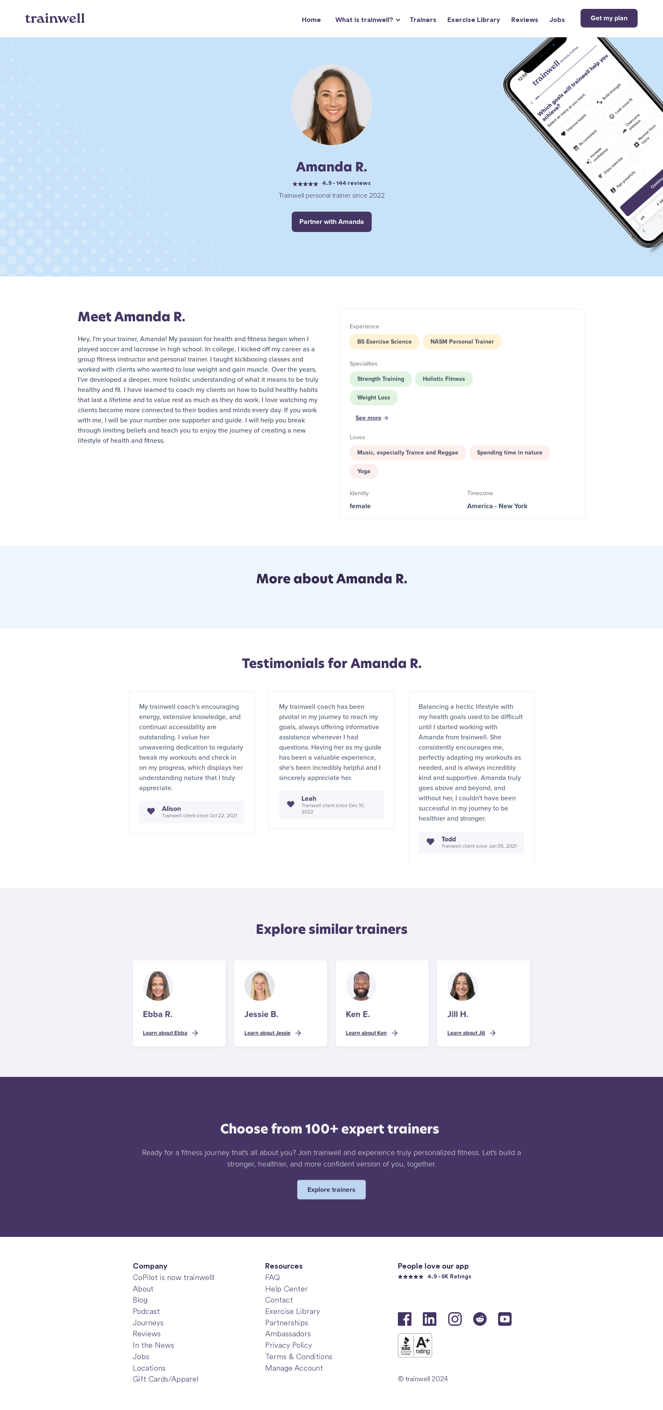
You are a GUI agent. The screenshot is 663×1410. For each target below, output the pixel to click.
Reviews (524, 20)
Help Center (286, 1288)
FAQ (272, 1277)
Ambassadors (288, 1333)
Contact (279, 1299)
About (143, 1288)
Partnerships (286, 1322)
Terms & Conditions (298, 1356)
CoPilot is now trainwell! (173, 1277)
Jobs (557, 20)
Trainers (422, 20)
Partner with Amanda (331, 222)
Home (311, 20)
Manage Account (294, 1368)
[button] (366, 20)
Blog (140, 1299)
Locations (149, 1368)
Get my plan (609, 18)
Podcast (146, 1311)
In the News (153, 1345)
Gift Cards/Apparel (165, 1379)
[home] (56, 14)
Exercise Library (473, 20)
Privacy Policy (288, 1345)
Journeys (148, 1322)
